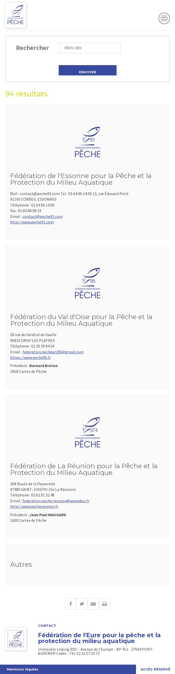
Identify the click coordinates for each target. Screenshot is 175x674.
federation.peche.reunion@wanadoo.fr (56, 500)
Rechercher (32, 47)
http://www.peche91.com (32, 221)
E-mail (93, 604)
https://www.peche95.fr (30, 357)
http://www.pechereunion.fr (34, 506)
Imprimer (104, 604)
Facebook (70, 604)
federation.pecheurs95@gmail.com (53, 351)
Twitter (81, 604)
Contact (47, 625)
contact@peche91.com (43, 216)
